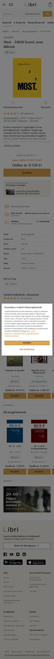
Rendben (27, 343)
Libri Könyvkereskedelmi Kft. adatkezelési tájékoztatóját (21, 333)
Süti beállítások (27, 349)
